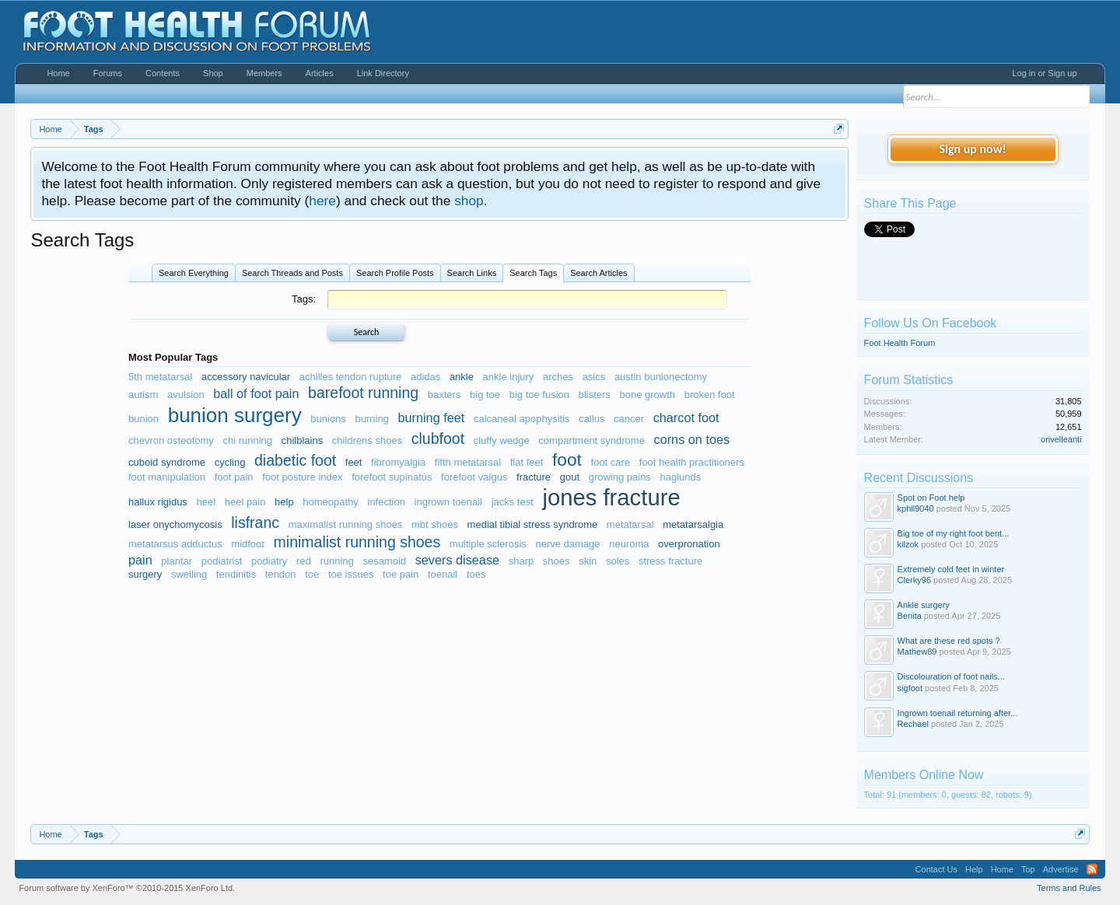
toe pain (400, 574)
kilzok (908, 544)
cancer (629, 419)
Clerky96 (914, 580)
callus (591, 419)
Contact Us (936, 869)
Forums (107, 73)
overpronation (689, 544)
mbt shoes (434, 524)
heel (206, 502)
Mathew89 (917, 651)
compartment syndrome (591, 440)
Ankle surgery (924, 605)
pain (140, 560)
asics (594, 377)
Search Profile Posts (395, 273)
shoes (556, 561)
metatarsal (630, 524)
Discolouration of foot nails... (951, 676)
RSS (1092, 869)
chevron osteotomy (171, 440)
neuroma (629, 544)
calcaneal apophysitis (522, 419)
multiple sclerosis (488, 544)
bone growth (647, 394)
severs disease (457, 560)
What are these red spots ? (949, 640)
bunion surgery (235, 415)
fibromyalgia (398, 462)
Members (264, 73)
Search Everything (194, 273)
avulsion (186, 394)
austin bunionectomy (660, 377)
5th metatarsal (160, 377)
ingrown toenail (448, 502)
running (336, 561)
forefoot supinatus (392, 477)
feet (353, 462)
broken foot (709, 394)
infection (386, 502)
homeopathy (331, 502)
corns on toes (692, 439)
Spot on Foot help (931, 497)
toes (476, 574)
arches (558, 377)
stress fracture (670, 561)
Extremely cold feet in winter (951, 569)
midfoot (247, 544)
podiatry (269, 561)
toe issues (351, 574)
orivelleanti (1061, 439)
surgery (145, 574)
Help (974, 869)
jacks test (513, 502)
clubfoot (437, 438)
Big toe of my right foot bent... (954, 533)
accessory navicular (245, 377)
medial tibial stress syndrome (532, 524)
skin (588, 561)
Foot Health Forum (900, 343)
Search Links (472, 273)
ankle (462, 377)
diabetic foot (295, 460)
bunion (143, 419)
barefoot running (363, 392)
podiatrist (222, 561)
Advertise (1061, 869)
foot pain (234, 477)
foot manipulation (166, 477)
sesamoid (384, 561)
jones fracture (611, 497)
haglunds (681, 477)
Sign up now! (972, 149)
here (322, 200)
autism (143, 394)
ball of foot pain (256, 393)
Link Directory (383, 73)
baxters (444, 394)
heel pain (245, 502)
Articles (320, 73)
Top (1028, 869)
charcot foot (686, 418)
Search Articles (598, 273)
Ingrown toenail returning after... (958, 713)
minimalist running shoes (357, 541)
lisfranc (255, 522)
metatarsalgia (693, 524)
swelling (189, 574)
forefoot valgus (474, 477)
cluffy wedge (502, 440)
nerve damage (567, 544)
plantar (176, 561)
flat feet (527, 462)
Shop (213, 73)
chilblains (302, 440)
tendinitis (236, 574)
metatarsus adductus (175, 544)
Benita (910, 615)
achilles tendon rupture (350, 377)
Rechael (913, 724)
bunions (328, 419)
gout (569, 477)
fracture (533, 477)
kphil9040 (916, 508)
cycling (230, 462)
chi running (247, 440)
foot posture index (302, 477)
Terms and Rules (1069, 888)
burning (371, 419)
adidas (425, 377)
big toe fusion (539, 394)
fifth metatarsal (468, 462)
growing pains (620, 477)
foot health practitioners (691, 462)
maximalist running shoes (346, 524)
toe (312, 574)
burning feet (430, 418)
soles (617, 561)
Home (58, 73)
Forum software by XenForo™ (127, 888)
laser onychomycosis (175, 524)
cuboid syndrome (166, 462)
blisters (595, 394)
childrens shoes (367, 440)
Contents (162, 73)
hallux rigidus (157, 502)
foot (567, 459)
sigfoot (910, 688)
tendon (280, 574)
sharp (521, 561)
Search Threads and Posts (292, 273)
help (284, 502)
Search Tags (533, 273)
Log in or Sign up (1044, 73)
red (303, 561)
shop (469, 200)
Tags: (304, 299)
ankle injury (508, 377)
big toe (485, 394)
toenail (442, 574)
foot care (611, 462)
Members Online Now (924, 774)
